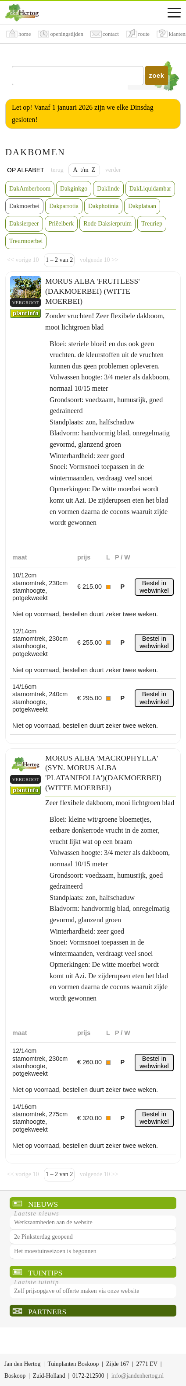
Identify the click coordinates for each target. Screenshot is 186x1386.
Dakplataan (142, 206)
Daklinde (108, 188)
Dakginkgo (73, 188)
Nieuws (43, 1204)
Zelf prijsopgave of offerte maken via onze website (76, 1291)
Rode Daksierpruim (107, 223)
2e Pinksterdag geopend (43, 1236)
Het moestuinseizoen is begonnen (55, 1251)
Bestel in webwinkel (154, 587)
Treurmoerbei (26, 241)
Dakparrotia (64, 206)
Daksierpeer (24, 223)
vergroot (25, 302)
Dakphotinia (103, 206)
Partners (47, 1311)
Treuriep (151, 223)
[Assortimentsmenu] (174, 12)
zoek (157, 75)
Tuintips (45, 1272)
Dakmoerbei (24, 206)
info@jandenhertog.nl (137, 1375)
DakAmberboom (29, 188)
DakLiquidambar (150, 188)
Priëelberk (61, 223)
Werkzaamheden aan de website (53, 1222)
